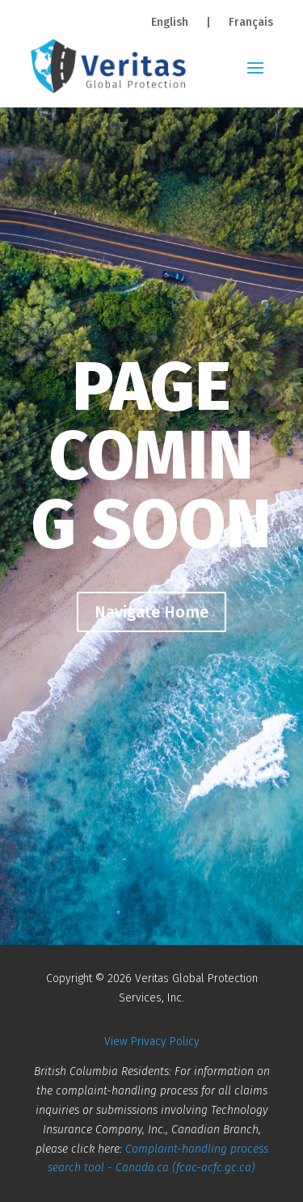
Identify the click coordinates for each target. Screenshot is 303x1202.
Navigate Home (151, 612)
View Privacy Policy (152, 1041)
